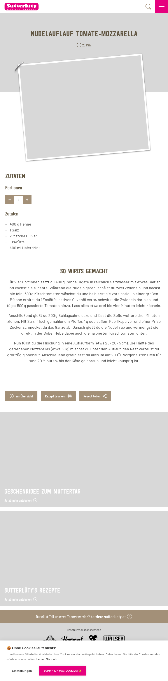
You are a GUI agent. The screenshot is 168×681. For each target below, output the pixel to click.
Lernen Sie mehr (47, 659)
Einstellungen (22, 670)
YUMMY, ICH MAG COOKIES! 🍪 (63, 670)
